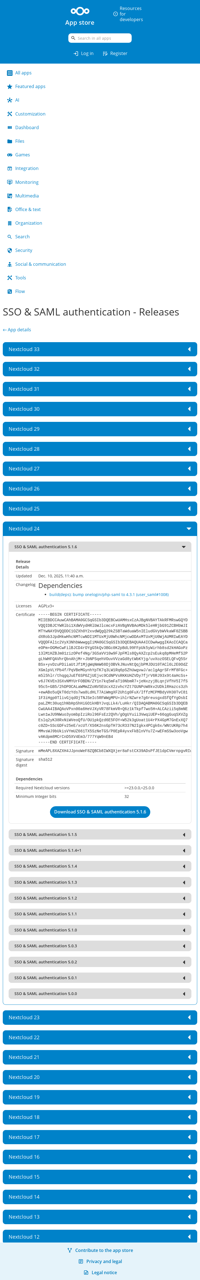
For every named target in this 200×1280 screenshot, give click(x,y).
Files (15, 141)
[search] (100, 38)
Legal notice (100, 1272)
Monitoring (23, 182)
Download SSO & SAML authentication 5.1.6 (100, 812)
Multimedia (23, 196)
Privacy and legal (100, 1261)
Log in (83, 53)
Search (18, 237)
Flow (16, 291)
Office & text (24, 209)
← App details (17, 330)
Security (19, 250)
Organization (24, 223)
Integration (23, 168)
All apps (19, 73)
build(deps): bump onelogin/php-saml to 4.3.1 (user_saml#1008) (109, 594)
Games (18, 155)
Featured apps (26, 86)
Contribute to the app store (100, 1250)
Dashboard (23, 127)
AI (13, 100)
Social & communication (36, 264)
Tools (16, 278)
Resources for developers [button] (128, 13)
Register (115, 53)
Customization (26, 114)
